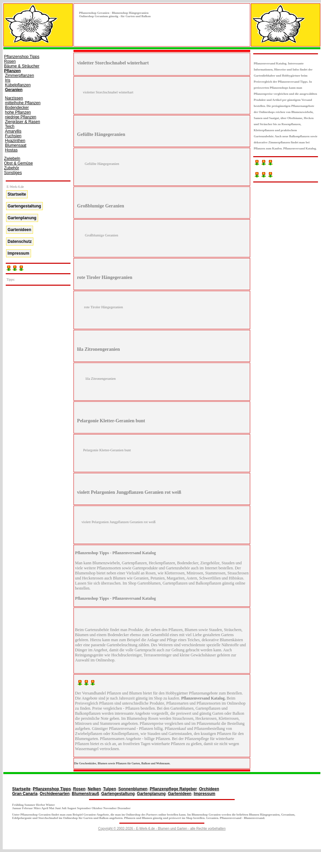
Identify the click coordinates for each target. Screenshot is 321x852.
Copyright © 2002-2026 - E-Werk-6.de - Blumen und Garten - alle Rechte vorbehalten (162, 828)
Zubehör (11, 168)
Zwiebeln (12, 158)
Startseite (17, 194)
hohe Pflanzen (18, 112)
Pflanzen (12, 70)
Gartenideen (19, 229)
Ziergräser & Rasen (22, 121)
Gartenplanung (22, 218)
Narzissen (14, 98)
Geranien (14, 89)
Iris (7, 80)
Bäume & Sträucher (21, 66)
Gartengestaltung (24, 206)
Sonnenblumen (133, 789)
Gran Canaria (24, 793)
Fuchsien (13, 136)
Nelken (94, 789)
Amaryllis (13, 131)
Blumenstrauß (85, 793)
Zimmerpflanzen (19, 75)
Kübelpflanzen (18, 85)
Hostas (11, 150)
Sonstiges (13, 172)
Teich (9, 126)
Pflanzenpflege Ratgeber (173, 789)
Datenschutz (20, 241)
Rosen (10, 61)
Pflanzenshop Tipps (21, 56)
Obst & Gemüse (18, 163)
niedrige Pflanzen (20, 117)
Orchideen (209, 789)
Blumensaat (15, 145)
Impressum (18, 253)
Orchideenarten (55, 793)
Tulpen (109, 789)
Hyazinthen (15, 140)
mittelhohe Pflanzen (22, 103)
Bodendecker (17, 107)
